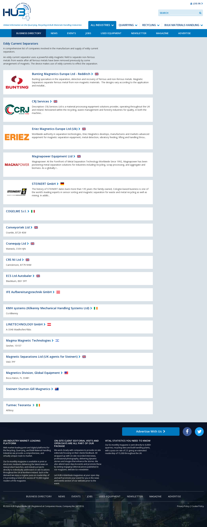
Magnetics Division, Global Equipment (33, 373)
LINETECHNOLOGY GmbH (24, 324)
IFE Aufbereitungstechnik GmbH (29, 292)
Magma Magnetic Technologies (28, 340)
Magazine (162, 33)
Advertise (184, 33)
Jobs (88, 33)
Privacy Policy (183, 506)
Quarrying (126, 25)
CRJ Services (40, 101)
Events (71, 33)
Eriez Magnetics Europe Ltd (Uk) (54, 129)
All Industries (100, 25)
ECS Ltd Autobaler (19, 276)
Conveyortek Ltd (18, 227)
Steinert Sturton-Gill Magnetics (28, 389)
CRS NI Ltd (13, 260)
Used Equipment (111, 33)
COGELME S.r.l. (16, 211)
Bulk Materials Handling (181, 25)
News (54, 33)
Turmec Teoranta (19, 405)
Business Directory (28, 33)
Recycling (149, 25)
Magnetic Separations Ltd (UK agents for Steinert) (42, 356)
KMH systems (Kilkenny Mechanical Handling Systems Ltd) (47, 308)
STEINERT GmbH (44, 184)
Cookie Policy (197, 506)
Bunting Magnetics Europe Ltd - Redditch (61, 74)
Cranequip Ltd (16, 243)
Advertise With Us (150, 431)
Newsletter (138, 33)
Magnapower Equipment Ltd (52, 156)
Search (164, 12)
